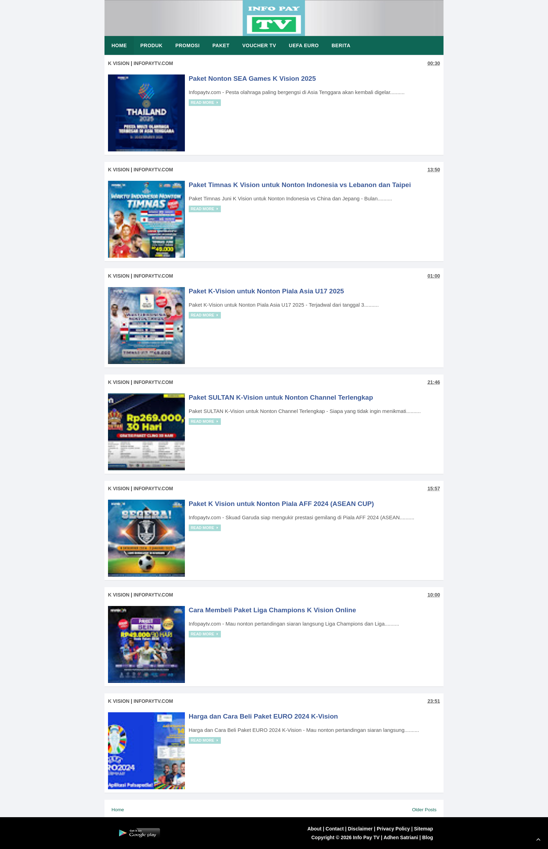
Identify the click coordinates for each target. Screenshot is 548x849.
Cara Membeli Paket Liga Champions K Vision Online (280, 610)
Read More (206, 102)
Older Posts (424, 809)
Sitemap (423, 829)
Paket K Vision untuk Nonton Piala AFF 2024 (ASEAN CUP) (289, 503)
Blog (427, 837)
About (314, 829)
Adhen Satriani (400, 837)
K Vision (118, 63)
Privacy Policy (393, 829)
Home (117, 809)
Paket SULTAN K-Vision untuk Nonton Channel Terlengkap (288, 397)
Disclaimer (360, 829)
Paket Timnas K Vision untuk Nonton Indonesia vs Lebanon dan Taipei (308, 184)
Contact (335, 829)
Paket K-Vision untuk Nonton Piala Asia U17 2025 (273, 291)
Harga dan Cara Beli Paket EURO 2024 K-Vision (270, 716)
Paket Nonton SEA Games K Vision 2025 (258, 78)
